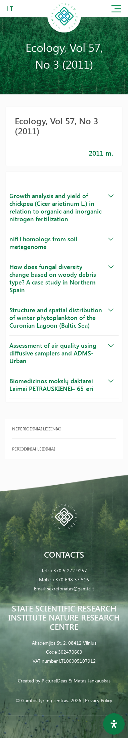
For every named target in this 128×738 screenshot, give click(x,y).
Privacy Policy (98, 700)
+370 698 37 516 (70, 579)
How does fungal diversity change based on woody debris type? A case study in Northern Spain (61, 278)
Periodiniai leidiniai (33, 449)
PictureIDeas (54, 680)
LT (9, 8)
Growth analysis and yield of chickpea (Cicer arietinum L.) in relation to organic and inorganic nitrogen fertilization (61, 207)
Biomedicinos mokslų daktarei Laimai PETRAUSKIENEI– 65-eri (61, 385)
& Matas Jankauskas (90, 680)
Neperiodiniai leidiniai (36, 428)
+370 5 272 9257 (68, 570)
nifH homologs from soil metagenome (61, 243)
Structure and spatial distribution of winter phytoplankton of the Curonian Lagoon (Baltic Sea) (61, 317)
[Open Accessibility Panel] (114, 724)
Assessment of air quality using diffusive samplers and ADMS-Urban (61, 353)
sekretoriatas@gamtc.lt (70, 588)
